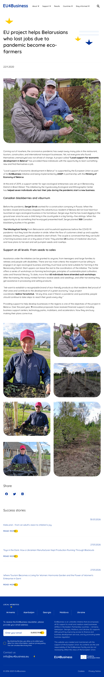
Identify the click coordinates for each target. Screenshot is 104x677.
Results (57, 6)
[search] (98, 6)
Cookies (81, 671)
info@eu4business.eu (16, 656)
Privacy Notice (95, 671)
